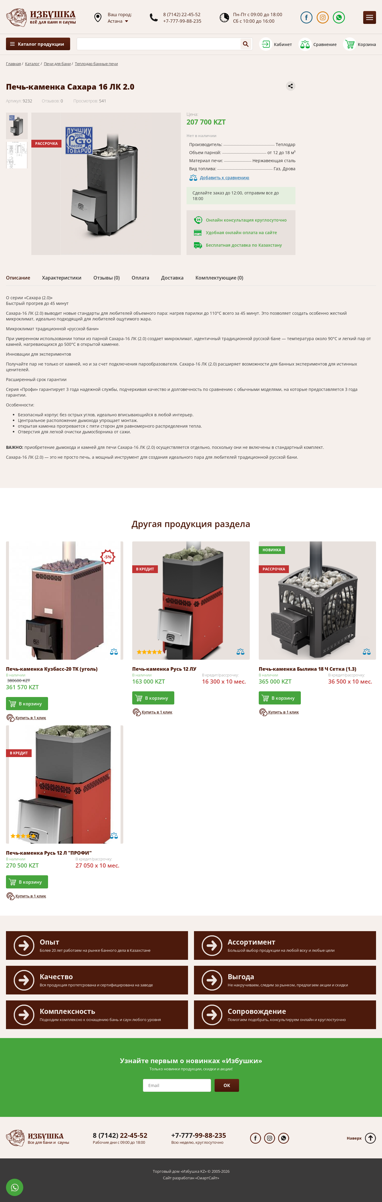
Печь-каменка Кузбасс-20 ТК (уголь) (52, 669)
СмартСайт (207, 1177)
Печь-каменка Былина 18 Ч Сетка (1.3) (307, 669)
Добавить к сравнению (224, 177)
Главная (13, 63)
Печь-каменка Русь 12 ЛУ (164, 669)
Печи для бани (57, 63)
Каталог (32, 63)
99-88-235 (198, 1135)
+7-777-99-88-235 (182, 21)
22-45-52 (120, 1135)
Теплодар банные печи (96, 63)
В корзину (30, 704)
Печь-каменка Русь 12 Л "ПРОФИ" (49, 853)
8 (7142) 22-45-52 (182, 14)
